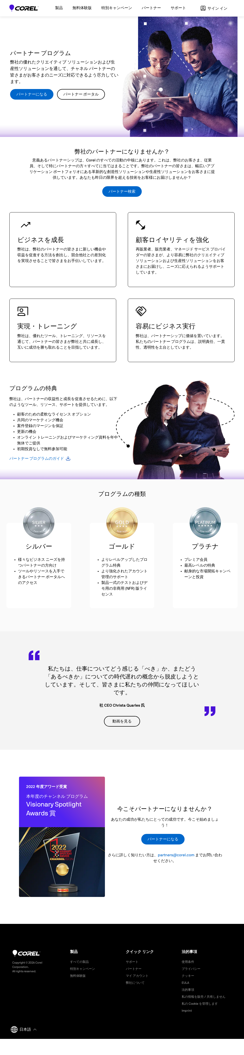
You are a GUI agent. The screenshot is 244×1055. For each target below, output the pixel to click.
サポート (132, 962)
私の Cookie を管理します (201, 1003)
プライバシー (192, 969)
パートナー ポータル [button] (81, 94)
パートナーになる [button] (31, 94)
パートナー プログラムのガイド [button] (36, 458)
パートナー (134, 969)
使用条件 (188, 962)
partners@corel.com (176, 855)
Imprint (187, 1010)
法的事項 (188, 989)
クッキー (188, 976)
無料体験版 (78, 976)
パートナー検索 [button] (122, 191)
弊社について (136, 983)
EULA (186, 983)
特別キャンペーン (83, 969)
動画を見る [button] (122, 721)
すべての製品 (80, 962)
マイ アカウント (138, 976)
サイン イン (214, 8)
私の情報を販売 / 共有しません (205, 996)
